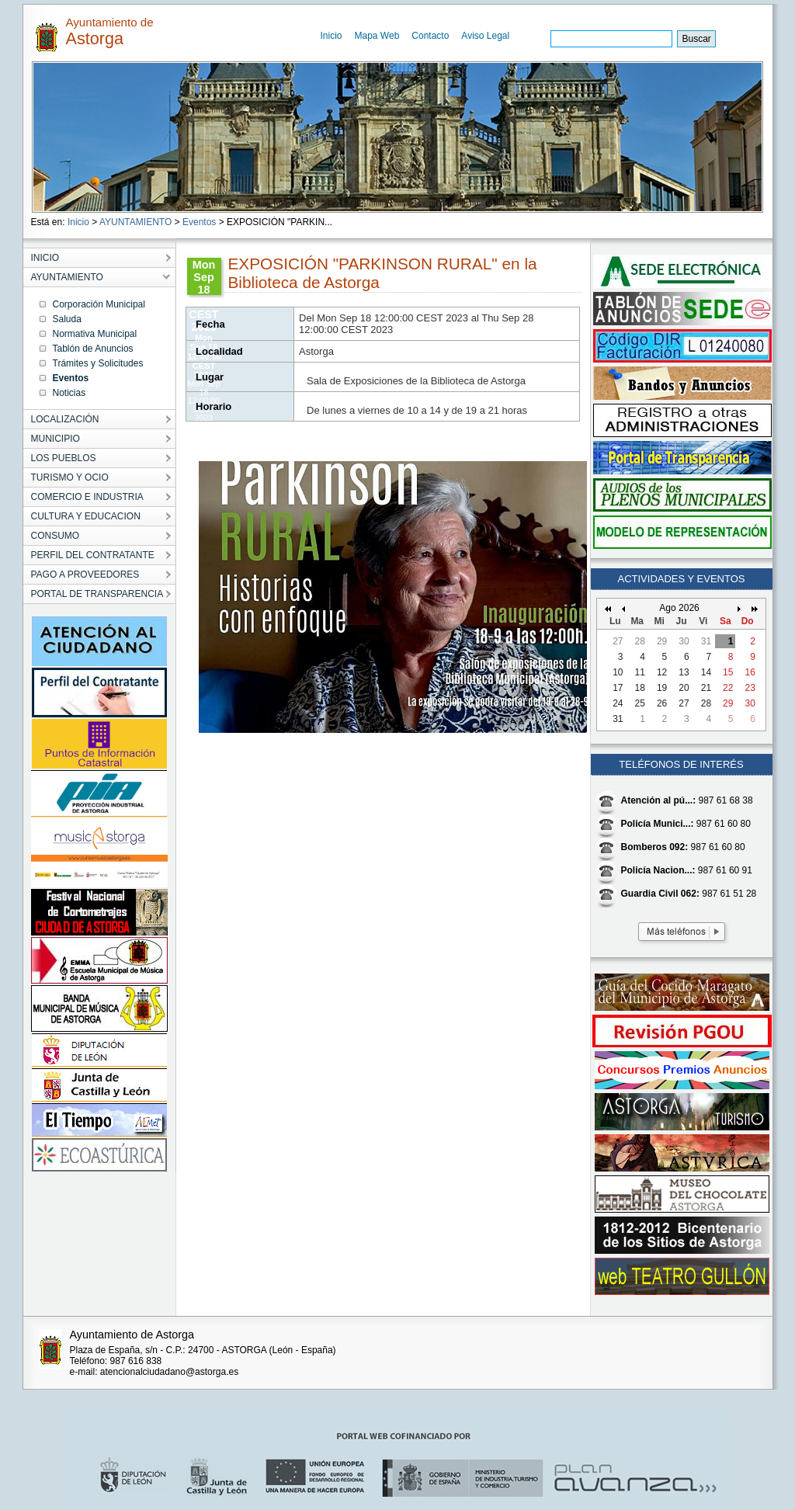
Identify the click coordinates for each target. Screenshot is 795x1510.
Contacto (430, 35)
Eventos (199, 222)
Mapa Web (377, 35)
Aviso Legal (485, 35)
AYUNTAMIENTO (135, 222)
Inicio (331, 35)
